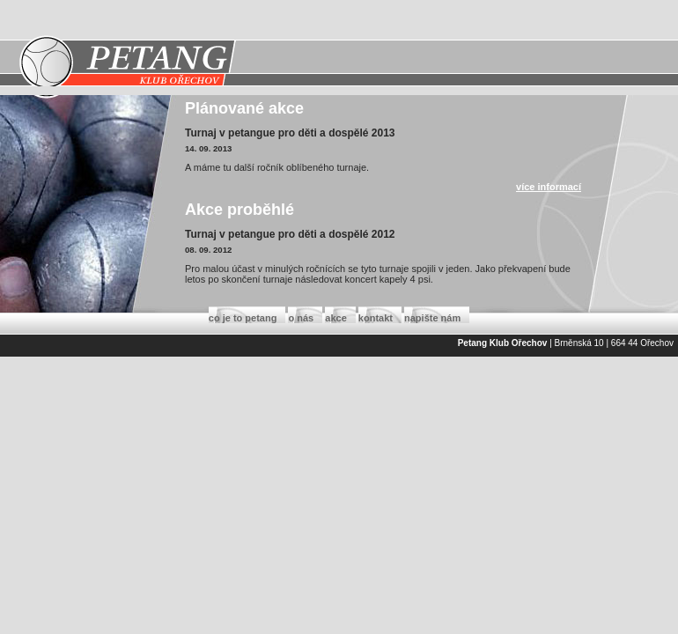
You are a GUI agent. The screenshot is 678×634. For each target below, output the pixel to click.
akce (335, 318)
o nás (300, 318)
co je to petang (243, 318)
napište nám (432, 318)
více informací (548, 186)
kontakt (375, 318)
